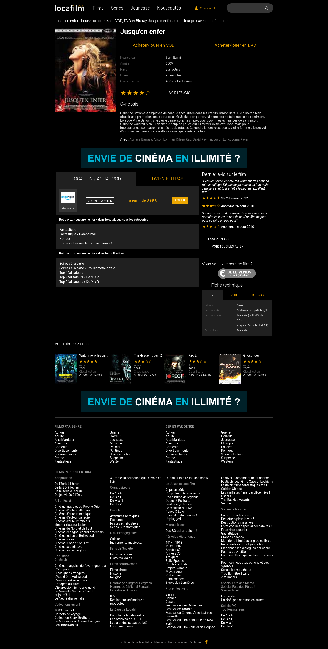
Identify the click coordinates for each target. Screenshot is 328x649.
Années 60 (173, 550)
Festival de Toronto (179, 609)
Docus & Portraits (178, 500)
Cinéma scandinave (68, 546)
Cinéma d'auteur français (72, 521)
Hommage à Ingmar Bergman (131, 583)
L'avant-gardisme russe (71, 580)
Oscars (226, 496)
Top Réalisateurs (71, 272)
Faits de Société (121, 548)
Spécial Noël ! (231, 590)
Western (115, 461)
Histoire (115, 573)
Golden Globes (231, 489)
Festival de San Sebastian (184, 605)
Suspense (117, 458)
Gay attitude (229, 533)
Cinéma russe (64, 539)
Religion (116, 577)
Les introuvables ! (67, 625)
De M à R (116, 500)
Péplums (116, 520)
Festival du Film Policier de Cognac (190, 627)
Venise (226, 503)
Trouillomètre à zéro (235, 573)
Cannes (171, 598)
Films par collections (73, 472)
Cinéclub (61, 560)
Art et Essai (63, 500)
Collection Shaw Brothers (72, 617)
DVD (213, 295)
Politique (116, 450)
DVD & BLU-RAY (167, 179)
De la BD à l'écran (67, 487)
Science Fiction (120, 454)
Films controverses (123, 564)
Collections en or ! (67, 604)
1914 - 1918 (174, 542)
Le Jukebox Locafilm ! (181, 484)
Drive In (115, 510)
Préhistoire (173, 575)
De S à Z (116, 504)
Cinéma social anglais (70, 550)
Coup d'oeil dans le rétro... (184, 493)
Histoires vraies (121, 558)
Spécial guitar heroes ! (181, 515)
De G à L (116, 497)
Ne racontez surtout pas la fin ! (242, 544)
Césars (170, 601)
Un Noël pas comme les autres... (244, 600)
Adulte (59, 436)
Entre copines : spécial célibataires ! (246, 526)
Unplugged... (174, 519)
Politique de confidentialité (136, 642)
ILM (113, 596)
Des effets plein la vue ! (237, 519)
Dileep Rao (183, 139)
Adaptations (63, 478)
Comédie (61, 447)
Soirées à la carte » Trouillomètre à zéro (87, 268)
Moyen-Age (174, 571)
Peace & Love (175, 511)
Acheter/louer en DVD (235, 45)
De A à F (116, 493)
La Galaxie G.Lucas (123, 590)
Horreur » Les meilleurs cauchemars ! (85, 243)
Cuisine (115, 539)
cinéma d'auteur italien (71, 525)
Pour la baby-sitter (234, 551)
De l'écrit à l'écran (67, 484)
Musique (116, 443)
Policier (115, 447)
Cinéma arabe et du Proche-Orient (78, 506)
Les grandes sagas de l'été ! (129, 622)
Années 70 (173, 553)
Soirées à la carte (71, 263)
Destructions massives (237, 522)
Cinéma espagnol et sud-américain (79, 532)
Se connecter (209, 8)
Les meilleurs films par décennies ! (245, 492)
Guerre (114, 432)
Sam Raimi (173, 57)
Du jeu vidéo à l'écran (69, 495)
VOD (234, 295)
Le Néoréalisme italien (70, 598)
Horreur (64, 239)
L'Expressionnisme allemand (75, 587)
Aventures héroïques (124, 516)
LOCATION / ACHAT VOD (96, 179)
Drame (59, 458)
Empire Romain (176, 568)
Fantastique (67, 229)
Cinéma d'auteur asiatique (73, 514)
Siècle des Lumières (180, 582)
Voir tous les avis (226, 246)
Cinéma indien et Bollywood (74, 535)
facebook (206, 642)
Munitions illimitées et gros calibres (246, 541)
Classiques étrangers (70, 573)
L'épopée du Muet (67, 584)
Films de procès (121, 554)
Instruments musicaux (126, 542)
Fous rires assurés (234, 530)
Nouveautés (169, 8)
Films (98, 8)
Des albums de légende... (183, 497)
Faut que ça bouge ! (179, 504)
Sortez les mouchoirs (236, 570)
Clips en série (175, 490)
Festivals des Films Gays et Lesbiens (247, 481)
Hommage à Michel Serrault (130, 586)
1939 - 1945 (174, 546)
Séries (117, 8)
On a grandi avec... (123, 626)
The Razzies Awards (235, 500)
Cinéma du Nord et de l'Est (73, 528)
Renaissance (175, 579)
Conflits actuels (177, 564)
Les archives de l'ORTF (126, 619)
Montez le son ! (176, 525)
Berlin (170, 594)
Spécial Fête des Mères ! (238, 583)
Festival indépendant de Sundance (245, 478)
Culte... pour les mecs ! (237, 515)
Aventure (61, 443)
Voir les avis (179, 93)
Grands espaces (232, 537)
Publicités (195, 642)
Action (59, 432)
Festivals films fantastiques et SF (244, 485)
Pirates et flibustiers (124, 523)
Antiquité (172, 557)
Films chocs (118, 570)
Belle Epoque (175, 561)
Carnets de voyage (68, 614)
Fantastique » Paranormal (77, 234)
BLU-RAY (258, 295)
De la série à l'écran (68, 491)
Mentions (160, 642)
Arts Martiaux (64, 439)
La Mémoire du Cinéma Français (77, 621)
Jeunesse (140, 8)
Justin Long (221, 139)
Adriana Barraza (141, 139)
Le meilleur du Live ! (180, 508)
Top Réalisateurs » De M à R (79, 277)
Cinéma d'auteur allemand (73, 510)
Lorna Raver (239, 139)
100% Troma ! (64, 610)
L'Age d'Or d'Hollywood (71, 576)
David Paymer (202, 139)
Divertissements (66, 450)
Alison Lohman (164, 139)
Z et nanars (229, 577)
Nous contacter (177, 642)
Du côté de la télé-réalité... (128, 615)
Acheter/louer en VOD (153, 45)
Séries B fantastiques (125, 527)
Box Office (62, 556)
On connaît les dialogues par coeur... (246, 548)
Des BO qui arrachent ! (181, 530)
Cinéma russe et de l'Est (72, 543)
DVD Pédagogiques (124, 533)
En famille (228, 596)
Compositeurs (120, 487)
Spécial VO (228, 606)
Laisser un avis (217, 239)
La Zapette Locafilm (124, 609)
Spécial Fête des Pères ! (238, 586)
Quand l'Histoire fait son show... (188, 478)
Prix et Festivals (177, 588)
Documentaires (65, 454)
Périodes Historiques (180, 536)
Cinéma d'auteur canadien (73, 517)
